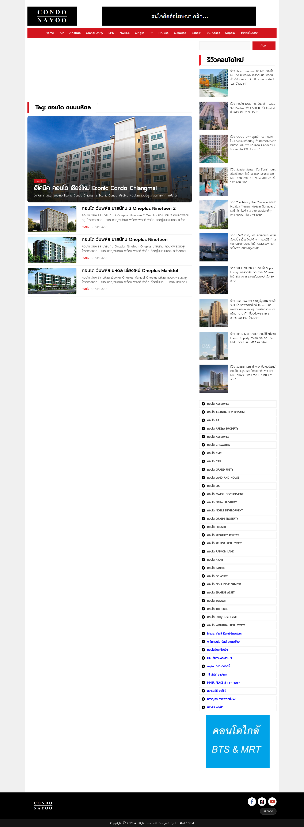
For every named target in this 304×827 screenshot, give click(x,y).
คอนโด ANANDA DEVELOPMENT (226, 412)
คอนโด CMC (214, 453)
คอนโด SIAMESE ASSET (220, 592)
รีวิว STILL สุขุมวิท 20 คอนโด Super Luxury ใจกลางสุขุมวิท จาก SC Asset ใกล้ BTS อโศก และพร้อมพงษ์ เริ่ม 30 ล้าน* (252, 274)
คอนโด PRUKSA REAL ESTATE (224, 543)
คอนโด (85, 226)
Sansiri (196, 33)
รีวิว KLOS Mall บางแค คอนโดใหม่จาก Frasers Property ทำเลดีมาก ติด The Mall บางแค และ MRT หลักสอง (253, 338)
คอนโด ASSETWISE (218, 404)
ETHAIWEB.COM (184, 823)
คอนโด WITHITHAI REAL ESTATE (226, 625)
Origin (139, 33)
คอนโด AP (213, 420)
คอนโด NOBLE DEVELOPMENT (225, 510)
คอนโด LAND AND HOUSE (223, 477)
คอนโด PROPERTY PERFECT (223, 535)
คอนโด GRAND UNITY (220, 469)
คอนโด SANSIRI (216, 568)
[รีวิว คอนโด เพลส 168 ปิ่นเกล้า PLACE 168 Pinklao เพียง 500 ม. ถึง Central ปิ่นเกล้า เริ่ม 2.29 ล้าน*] (214, 116)
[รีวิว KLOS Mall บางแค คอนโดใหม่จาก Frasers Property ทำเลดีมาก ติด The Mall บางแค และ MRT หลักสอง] (214, 346)
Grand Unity (94, 33)
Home (50, 33)
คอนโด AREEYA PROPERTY (222, 428)
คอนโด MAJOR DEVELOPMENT (225, 494)
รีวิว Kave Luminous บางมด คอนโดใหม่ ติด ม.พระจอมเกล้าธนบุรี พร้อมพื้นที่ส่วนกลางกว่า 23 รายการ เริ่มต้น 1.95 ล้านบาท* (252, 77)
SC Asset (213, 33)
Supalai (230, 33)
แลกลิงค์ (268, 811)
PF (151, 33)
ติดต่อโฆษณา (249, 33)
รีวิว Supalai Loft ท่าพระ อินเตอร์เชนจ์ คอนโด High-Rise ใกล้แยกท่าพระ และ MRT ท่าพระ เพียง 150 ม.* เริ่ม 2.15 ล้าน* (253, 372)
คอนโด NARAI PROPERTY (222, 502)
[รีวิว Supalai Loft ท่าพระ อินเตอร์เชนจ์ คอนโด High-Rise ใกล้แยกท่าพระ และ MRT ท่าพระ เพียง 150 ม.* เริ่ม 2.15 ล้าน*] (214, 379)
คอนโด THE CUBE (217, 609)
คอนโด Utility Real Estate (222, 617)
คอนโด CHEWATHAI (218, 445)
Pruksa (163, 33)
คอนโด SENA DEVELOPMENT (224, 584)
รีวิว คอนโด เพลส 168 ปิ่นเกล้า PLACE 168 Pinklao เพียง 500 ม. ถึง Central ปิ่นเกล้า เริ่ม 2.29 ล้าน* (252, 108)
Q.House (180, 33)
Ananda (75, 33)
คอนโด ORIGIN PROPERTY (222, 519)
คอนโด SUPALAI (216, 601)
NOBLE (125, 33)
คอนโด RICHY (215, 560)
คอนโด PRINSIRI (216, 527)
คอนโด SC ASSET (217, 576)
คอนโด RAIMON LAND (220, 551)
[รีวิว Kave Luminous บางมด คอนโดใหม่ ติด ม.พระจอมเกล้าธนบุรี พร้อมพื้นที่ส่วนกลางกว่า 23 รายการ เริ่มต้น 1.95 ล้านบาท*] (214, 83)
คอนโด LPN (213, 486)
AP (62, 33)
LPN (111, 33)
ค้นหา (264, 45)
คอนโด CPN (214, 461)
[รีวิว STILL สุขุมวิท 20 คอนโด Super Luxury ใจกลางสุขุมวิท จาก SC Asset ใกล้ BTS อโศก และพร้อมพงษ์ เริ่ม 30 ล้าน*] (214, 280)
